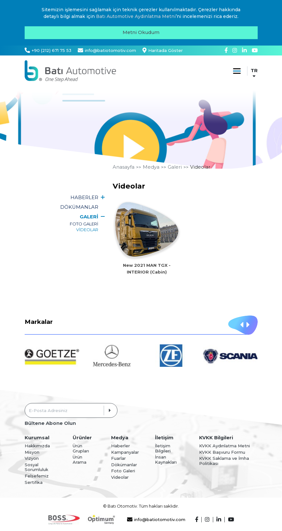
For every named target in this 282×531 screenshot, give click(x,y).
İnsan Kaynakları (166, 460)
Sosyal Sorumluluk (36, 467)
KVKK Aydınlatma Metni (224, 445)
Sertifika (34, 482)
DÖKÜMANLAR (79, 207)
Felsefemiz (37, 476)
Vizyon (32, 458)
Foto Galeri (123, 470)
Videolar (200, 167)
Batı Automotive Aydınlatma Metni (136, 16)
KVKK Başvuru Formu (222, 452)
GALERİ (89, 217)
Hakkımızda (37, 445)
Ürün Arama (79, 460)
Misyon (32, 452)
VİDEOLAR (87, 229)
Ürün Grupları (81, 448)
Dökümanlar (124, 464)
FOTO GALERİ (84, 223)
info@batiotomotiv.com (156, 519)
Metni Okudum (141, 32)
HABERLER (84, 197)
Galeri (175, 167)
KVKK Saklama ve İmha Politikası (224, 461)
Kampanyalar (125, 452)
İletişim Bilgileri (163, 448)
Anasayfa (123, 167)
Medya (151, 167)
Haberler (120, 445)
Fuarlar (118, 458)
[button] (241, 325)
